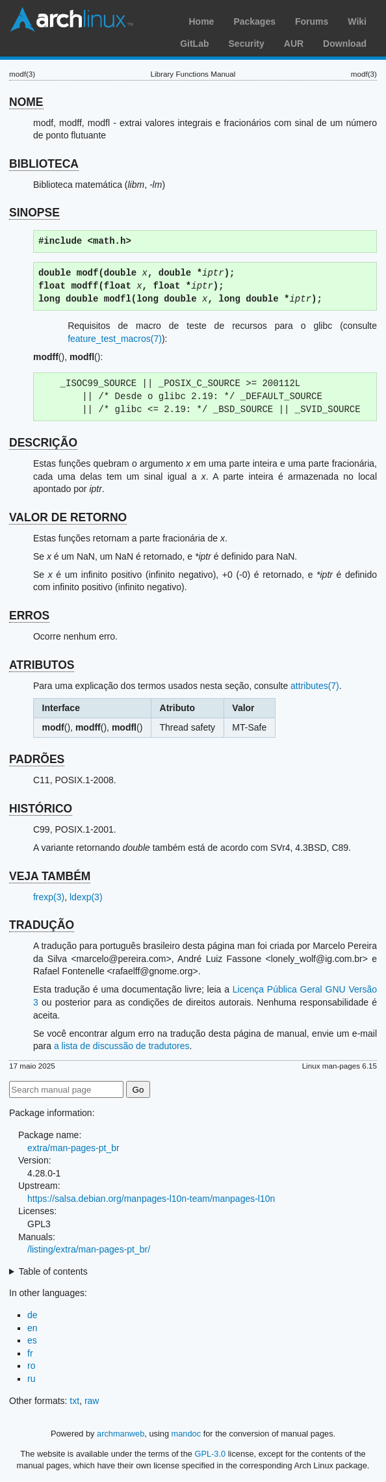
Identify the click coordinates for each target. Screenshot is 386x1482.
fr (30, 1353)
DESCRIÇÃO (43, 442)
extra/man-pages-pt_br (73, 1148)
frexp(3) (48, 897)
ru (31, 1378)
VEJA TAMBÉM (49, 876)
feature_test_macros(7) (115, 338)
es (32, 1340)
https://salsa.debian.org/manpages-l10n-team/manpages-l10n (151, 1198)
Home (201, 21)
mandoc (186, 1433)
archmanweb (120, 1433)
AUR (293, 43)
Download (345, 43)
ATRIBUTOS (41, 664)
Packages (254, 21)
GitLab (194, 43)
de (32, 1315)
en (32, 1328)
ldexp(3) (86, 897)
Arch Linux (71, 19)
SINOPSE (34, 212)
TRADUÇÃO (41, 924)
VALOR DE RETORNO (68, 517)
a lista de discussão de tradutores (122, 1046)
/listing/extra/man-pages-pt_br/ (88, 1249)
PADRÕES (36, 759)
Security (246, 43)
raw (91, 1401)
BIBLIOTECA (44, 163)
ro (31, 1365)
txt (74, 1401)
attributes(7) (314, 686)
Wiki (357, 21)
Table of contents (53, 1271)
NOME (26, 102)
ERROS (29, 615)
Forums (311, 21)
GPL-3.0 (209, 1454)
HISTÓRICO (40, 808)
